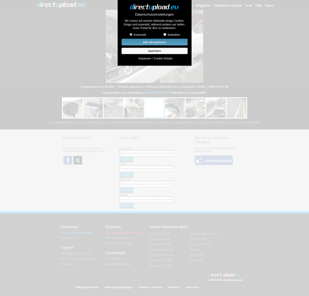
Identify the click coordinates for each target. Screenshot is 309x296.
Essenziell (140, 34)
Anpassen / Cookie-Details (155, 58)
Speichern (154, 50)
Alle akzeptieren (154, 42)
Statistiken (174, 34)
